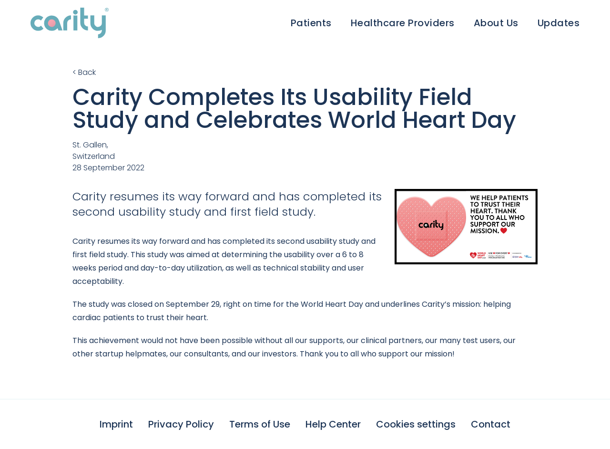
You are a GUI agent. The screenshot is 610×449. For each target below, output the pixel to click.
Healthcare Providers (403, 23)
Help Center (333, 424)
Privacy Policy (181, 424)
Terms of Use (259, 424)
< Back (84, 72)
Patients (311, 23)
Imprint (116, 424)
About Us (496, 23)
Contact (490, 424)
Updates (559, 23)
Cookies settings (416, 424)
